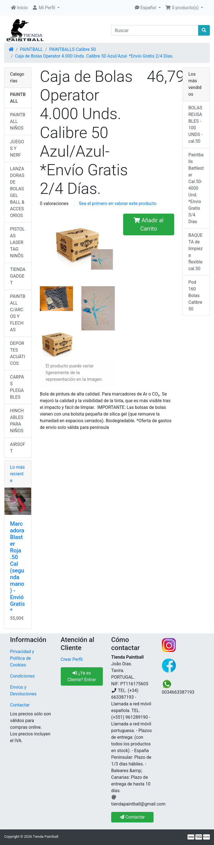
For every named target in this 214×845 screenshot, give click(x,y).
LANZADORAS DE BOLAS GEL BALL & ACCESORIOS (17, 192)
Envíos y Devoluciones (23, 690)
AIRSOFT (17, 448)
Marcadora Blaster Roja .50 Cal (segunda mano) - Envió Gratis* (17, 567)
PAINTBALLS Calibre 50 (72, 49)
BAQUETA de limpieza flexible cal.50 (195, 252)
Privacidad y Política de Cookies (22, 658)
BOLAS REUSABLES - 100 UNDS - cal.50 (195, 124)
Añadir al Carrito (149, 224)
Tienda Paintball (46, 836)
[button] (46, 7)
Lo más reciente (17, 473)
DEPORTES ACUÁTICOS (17, 353)
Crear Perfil (72, 659)
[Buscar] (154, 30)
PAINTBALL (31, 49)
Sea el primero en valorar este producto (117, 203)
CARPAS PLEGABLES (17, 387)
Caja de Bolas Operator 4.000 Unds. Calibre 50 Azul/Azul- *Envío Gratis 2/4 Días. (94, 56)
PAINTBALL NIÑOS (17, 121)
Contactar (20, 705)
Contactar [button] (132, 817)
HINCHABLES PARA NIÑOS (17, 420)
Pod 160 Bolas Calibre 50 (195, 296)
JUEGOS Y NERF (17, 148)
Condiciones (22, 676)
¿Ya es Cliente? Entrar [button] (81, 676)
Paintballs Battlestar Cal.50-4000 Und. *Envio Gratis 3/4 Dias (196, 188)
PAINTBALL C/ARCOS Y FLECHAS (17, 313)
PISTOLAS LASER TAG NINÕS (17, 242)
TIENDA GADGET (17, 276)
